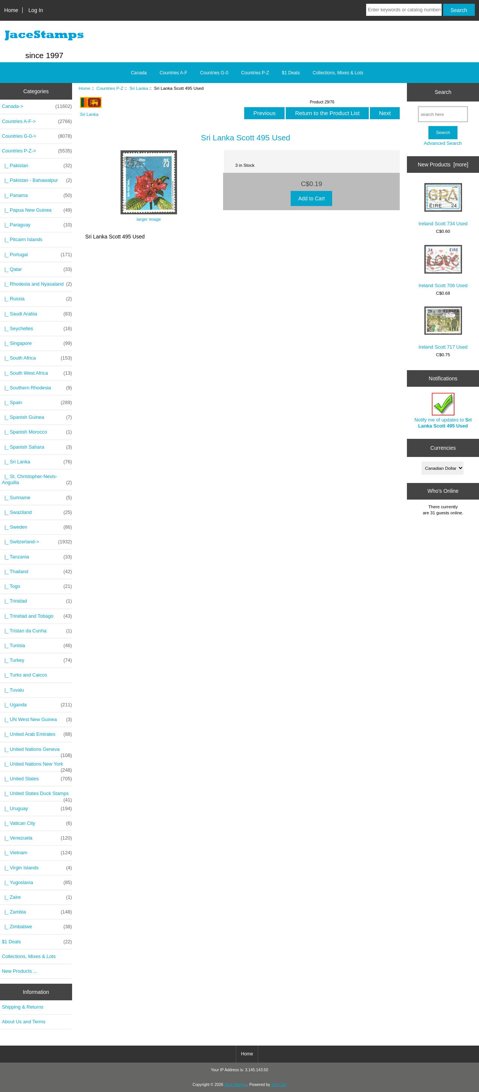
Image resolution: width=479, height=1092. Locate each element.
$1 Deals (291, 72)
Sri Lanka (138, 88)
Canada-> (37, 106)
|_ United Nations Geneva (37, 751)
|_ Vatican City (37, 823)
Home (11, 10)
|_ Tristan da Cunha (37, 631)
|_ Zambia (37, 912)
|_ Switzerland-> (37, 542)
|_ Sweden (37, 527)
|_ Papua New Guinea (37, 210)
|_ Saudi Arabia (37, 314)
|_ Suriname (37, 498)
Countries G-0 (214, 72)
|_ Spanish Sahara (37, 447)
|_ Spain (37, 403)
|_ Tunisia (37, 646)
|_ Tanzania (37, 557)
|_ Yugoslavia (37, 883)
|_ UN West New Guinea (37, 720)
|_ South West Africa (37, 373)
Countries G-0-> (37, 136)
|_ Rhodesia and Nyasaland (37, 284)
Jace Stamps (235, 1085)
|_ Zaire (37, 897)
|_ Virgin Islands (37, 868)
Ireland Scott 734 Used (443, 204)
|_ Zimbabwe (37, 927)
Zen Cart (278, 1085)
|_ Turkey (37, 660)
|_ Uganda (37, 705)
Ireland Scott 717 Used (443, 328)
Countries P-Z (109, 88)
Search (443, 92)
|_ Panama (37, 195)
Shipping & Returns (22, 1007)
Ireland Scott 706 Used (443, 266)
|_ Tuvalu (13, 690)
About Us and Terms (23, 1021)
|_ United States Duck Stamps (37, 795)
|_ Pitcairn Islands (22, 239)
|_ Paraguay (37, 225)
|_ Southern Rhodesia (37, 388)
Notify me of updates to (443, 411)
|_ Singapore (37, 343)
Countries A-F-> (37, 121)
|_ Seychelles (37, 329)
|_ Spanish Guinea (37, 417)
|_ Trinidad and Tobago (37, 616)
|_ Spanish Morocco (37, 432)
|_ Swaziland (37, 512)
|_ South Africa (37, 358)
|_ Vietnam (37, 853)
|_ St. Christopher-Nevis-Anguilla (37, 480)
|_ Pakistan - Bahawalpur (37, 180)
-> (37, 151)
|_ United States (37, 779)
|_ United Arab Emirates (37, 734)
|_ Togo (37, 586)
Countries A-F (173, 72)
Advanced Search (443, 143)
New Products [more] (443, 164)
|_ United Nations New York (37, 766)
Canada (139, 72)
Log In (35, 10)
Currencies (443, 448)
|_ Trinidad (37, 601)
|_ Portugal (37, 255)
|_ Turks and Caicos (24, 675)
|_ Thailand (37, 572)
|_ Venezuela (37, 838)
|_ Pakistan (37, 166)
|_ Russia (37, 299)
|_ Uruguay (37, 809)
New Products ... (19, 971)
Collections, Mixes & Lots (338, 72)
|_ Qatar (37, 269)
